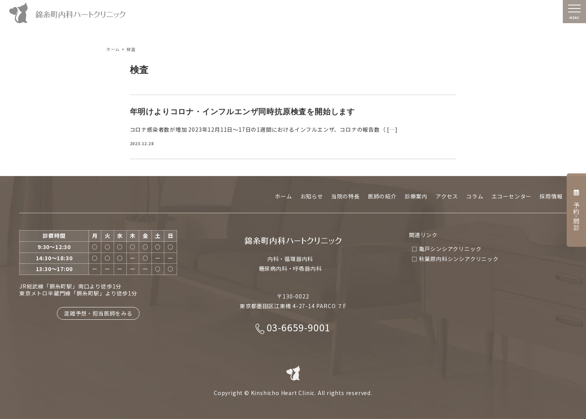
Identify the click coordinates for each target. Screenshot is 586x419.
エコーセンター (512, 196)
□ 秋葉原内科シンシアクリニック (455, 259)
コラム (474, 196)
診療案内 (416, 196)
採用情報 (551, 196)
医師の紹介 (382, 196)
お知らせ (311, 196)
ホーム (283, 196)
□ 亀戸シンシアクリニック (446, 249)
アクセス (447, 196)
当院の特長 (345, 196)
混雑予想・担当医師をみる (98, 313)
